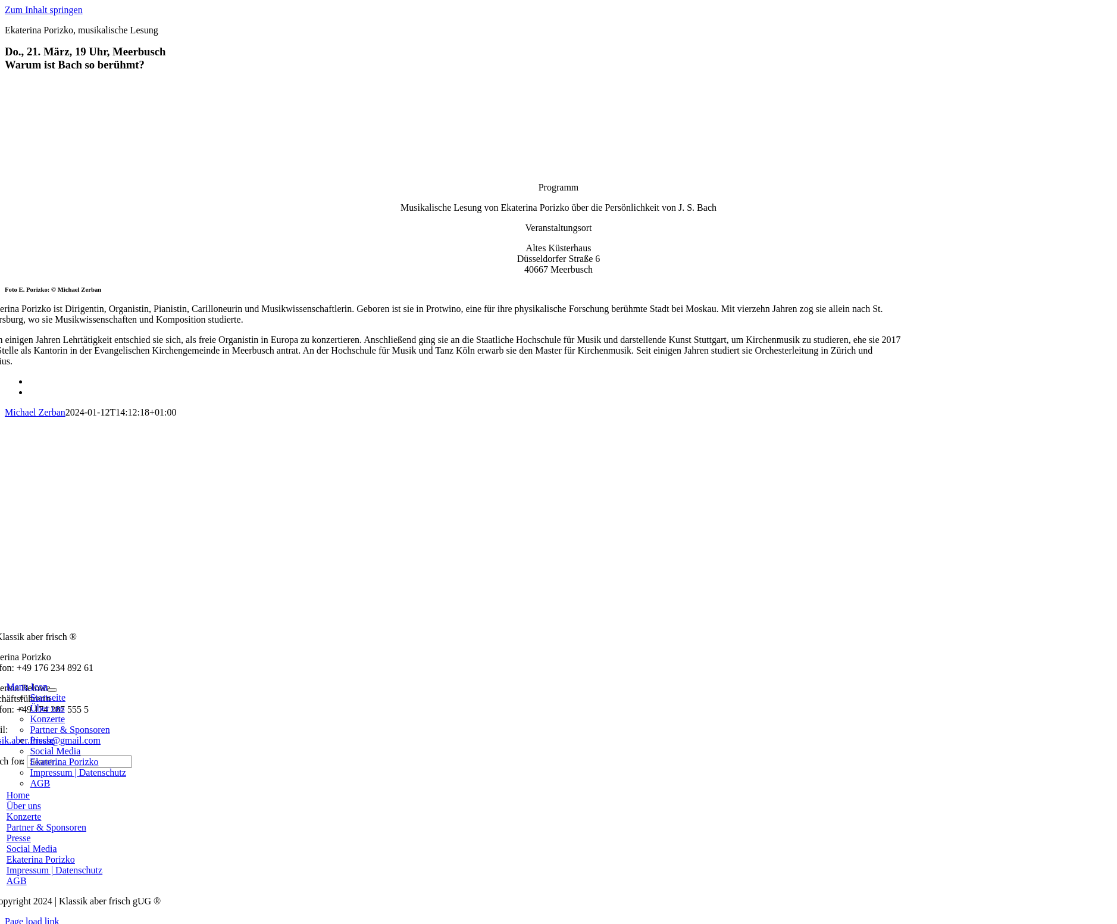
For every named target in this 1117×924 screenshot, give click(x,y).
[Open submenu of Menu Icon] (52, 690)
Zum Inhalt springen (44, 10)
